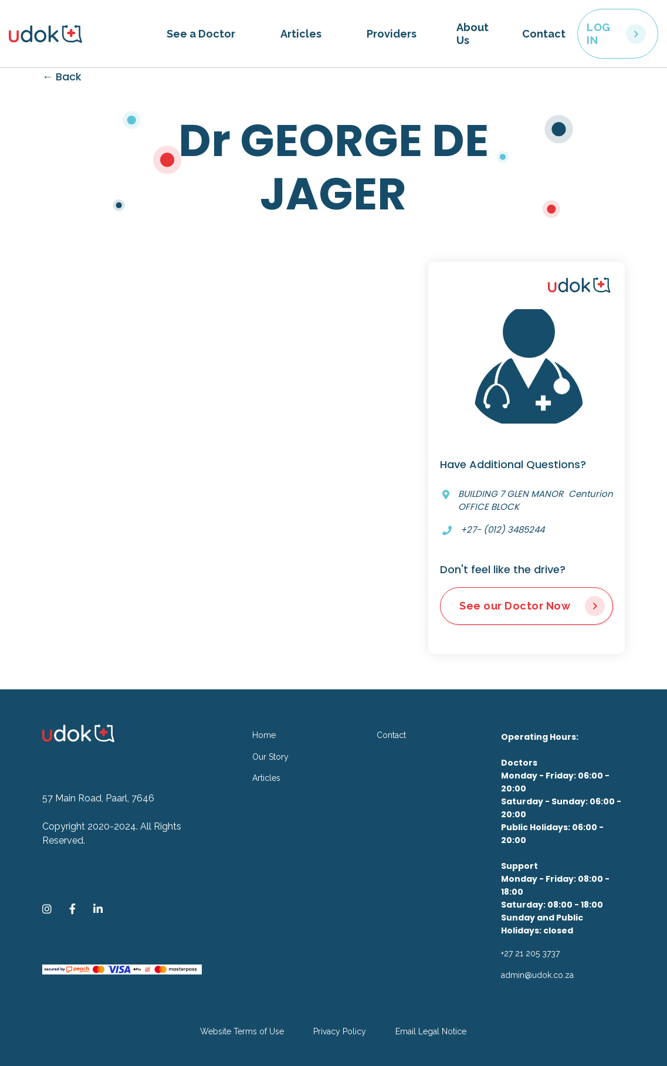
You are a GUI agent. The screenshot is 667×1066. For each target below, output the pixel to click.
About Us (472, 33)
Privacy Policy (339, 1031)
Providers (392, 34)
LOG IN (599, 33)
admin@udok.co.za (537, 975)
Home (264, 735)
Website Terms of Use (242, 1031)
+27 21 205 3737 (530, 953)
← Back (62, 76)
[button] (201, 34)
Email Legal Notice (430, 1031)
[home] (82, 34)
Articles (300, 34)
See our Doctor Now (514, 606)
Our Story (270, 757)
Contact (544, 34)
